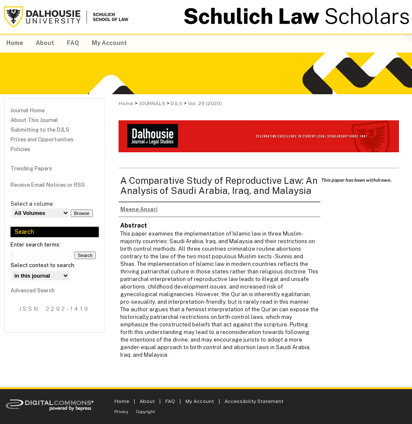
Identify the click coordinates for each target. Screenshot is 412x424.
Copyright (145, 411)
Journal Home (28, 110)
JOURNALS (152, 103)
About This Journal (34, 120)
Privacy (121, 411)
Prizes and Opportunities (42, 139)
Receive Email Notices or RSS (48, 185)
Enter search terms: (36, 244)
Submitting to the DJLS (40, 130)
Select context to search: (43, 265)
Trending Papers (31, 168)
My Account (199, 401)
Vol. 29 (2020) (205, 103)
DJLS (176, 103)
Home (126, 103)
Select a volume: (32, 204)
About (147, 401)
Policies (20, 149)
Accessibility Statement (253, 401)
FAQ (170, 401)
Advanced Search (33, 290)
